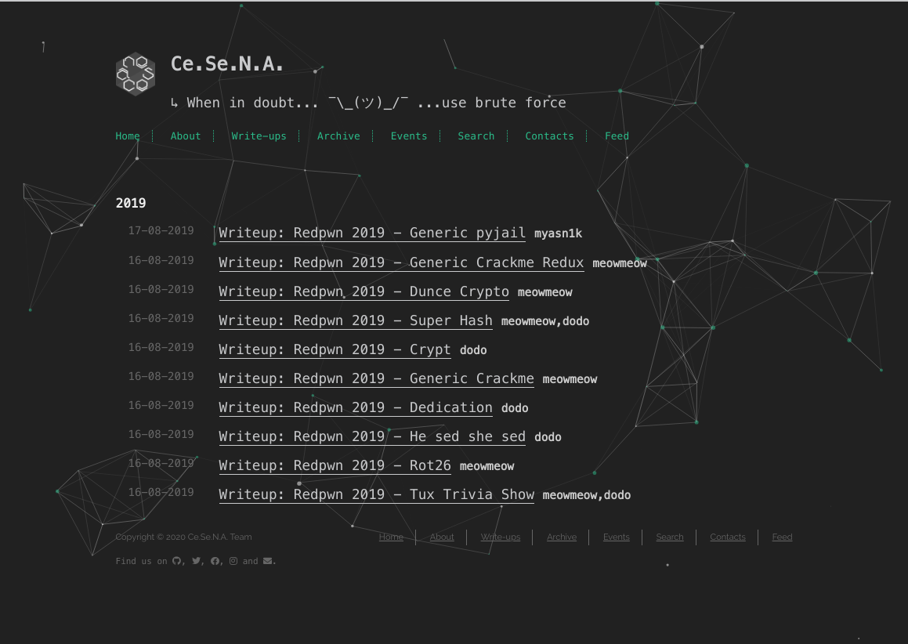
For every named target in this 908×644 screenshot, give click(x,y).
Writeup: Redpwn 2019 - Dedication (356, 408)
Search (476, 136)
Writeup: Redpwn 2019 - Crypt (335, 350)
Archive (338, 136)
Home (128, 136)
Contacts (549, 136)
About (186, 136)
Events (409, 136)
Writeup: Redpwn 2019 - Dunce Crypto (364, 292)
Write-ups (260, 136)
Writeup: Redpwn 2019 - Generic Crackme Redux (401, 263)
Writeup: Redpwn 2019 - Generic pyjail (372, 233)
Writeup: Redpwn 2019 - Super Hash (356, 321)
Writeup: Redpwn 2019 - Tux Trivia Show (377, 495)
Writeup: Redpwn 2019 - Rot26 (335, 466)
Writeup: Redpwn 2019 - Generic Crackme (377, 379)
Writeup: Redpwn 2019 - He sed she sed (372, 437)
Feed (617, 136)
